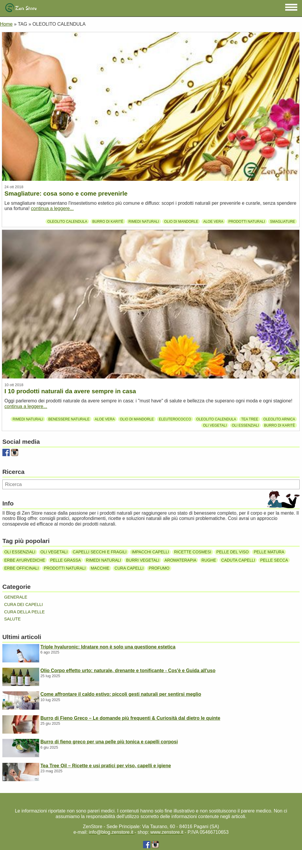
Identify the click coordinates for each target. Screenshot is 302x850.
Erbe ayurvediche (24, 560)
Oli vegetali (214, 425)
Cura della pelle (24, 612)
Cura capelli (129, 568)
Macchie (100, 568)
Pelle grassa (65, 560)
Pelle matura (269, 552)
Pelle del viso (232, 552)
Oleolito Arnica (279, 419)
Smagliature (282, 221)
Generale (15, 597)
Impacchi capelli (150, 552)
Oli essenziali (245, 425)
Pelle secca (274, 560)
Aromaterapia (180, 560)
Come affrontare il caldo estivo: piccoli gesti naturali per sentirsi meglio (120, 694)
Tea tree (249, 419)
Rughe (208, 560)
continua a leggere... (52, 208)
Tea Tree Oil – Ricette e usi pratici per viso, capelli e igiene (105, 765)
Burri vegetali (143, 560)
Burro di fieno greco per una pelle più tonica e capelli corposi (109, 741)
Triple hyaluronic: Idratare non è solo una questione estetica (107, 646)
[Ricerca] (151, 484)
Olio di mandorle (181, 221)
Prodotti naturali (246, 221)
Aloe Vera (213, 221)
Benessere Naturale (69, 419)
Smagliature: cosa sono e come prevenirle (65, 193)
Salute (12, 619)
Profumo (159, 568)
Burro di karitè (107, 221)
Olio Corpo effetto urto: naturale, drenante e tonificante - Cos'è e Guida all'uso (127, 670)
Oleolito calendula (67, 221)
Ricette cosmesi (192, 552)
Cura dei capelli (23, 604)
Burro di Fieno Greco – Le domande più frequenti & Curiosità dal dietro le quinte (130, 718)
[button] (291, 7)
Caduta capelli (238, 560)
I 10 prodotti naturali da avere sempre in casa (70, 391)
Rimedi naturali (144, 221)
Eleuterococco (175, 419)
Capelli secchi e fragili (100, 552)
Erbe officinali (21, 568)
